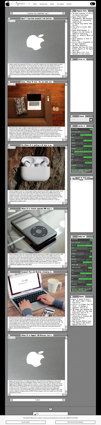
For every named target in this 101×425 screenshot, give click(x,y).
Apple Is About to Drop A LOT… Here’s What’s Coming (81, 300)
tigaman (64, 415)
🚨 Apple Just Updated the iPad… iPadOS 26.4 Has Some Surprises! (82, 311)
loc (82, 152)
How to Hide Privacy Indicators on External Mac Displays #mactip (82, 316)
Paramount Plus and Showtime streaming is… (36, 272)
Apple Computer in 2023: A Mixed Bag (81, 39)
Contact (69, 4)
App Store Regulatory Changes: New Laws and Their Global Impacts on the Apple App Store (82, 48)
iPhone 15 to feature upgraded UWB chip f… (36, 209)
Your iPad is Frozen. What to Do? (81, 27)
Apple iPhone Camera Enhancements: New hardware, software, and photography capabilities (82, 19)
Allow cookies (25, 422)
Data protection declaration (75, 422)
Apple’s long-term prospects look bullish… (36, 19)
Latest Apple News (53, 415)
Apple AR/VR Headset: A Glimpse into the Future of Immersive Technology (82, 32)
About (35, 4)
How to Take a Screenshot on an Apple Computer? (82, 43)
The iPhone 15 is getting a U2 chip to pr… (36, 145)
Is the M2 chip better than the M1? (82, 24)
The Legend (60, 4)
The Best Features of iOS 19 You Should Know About (82, 14)
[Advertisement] (82, 86)
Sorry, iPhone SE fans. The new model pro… (36, 82)
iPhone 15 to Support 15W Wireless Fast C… (36, 335)
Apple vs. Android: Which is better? (82, 36)
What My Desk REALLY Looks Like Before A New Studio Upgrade (81, 322)
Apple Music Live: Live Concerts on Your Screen (81, 53)
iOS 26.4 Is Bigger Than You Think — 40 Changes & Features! (82, 306)
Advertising (43, 4)
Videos (52, 4)
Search (91, 119)
